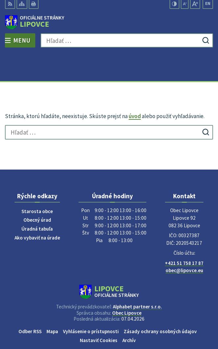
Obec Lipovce (126, 284)
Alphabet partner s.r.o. (137, 278)
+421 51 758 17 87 (184, 234)
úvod (135, 87)
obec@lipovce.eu (184, 242)
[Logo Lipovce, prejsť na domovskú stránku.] (109, 22)
